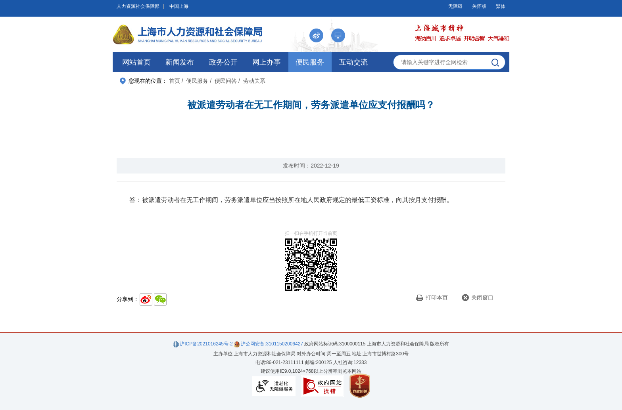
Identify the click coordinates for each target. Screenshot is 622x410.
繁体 (500, 6)
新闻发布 (179, 62)
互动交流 (353, 62)
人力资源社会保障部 (138, 6)
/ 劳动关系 (251, 81)
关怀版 (479, 6)
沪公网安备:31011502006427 (268, 344)
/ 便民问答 (223, 81)
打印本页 (432, 297)
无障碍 (455, 6)
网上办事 (266, 62)
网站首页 (136, 62)
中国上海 (178, 6)
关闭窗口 (477, 297)
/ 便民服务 (195, 81)
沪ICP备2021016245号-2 (203, 344)
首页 (174, 81)
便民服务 (310, 62)
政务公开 (223, 62)
